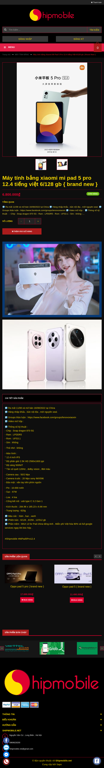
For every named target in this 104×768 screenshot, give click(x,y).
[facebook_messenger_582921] (97, 761)
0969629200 (14, 743)
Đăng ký (79, 39)
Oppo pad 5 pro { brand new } (27, 586)
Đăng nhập (25, 39)
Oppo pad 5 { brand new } (76, 586)
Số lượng (7, 221)
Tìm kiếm (94, 30)
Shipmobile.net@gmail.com (21, 749)
